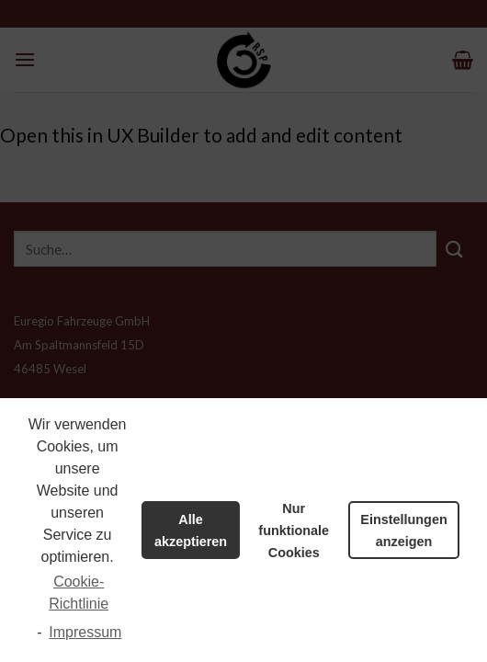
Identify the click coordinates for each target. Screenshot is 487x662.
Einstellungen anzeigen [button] (403, 530)
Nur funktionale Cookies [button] (293, 530)
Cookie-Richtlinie (78, 592)
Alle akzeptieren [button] (190, 530)
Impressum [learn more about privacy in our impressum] (85, 632)
